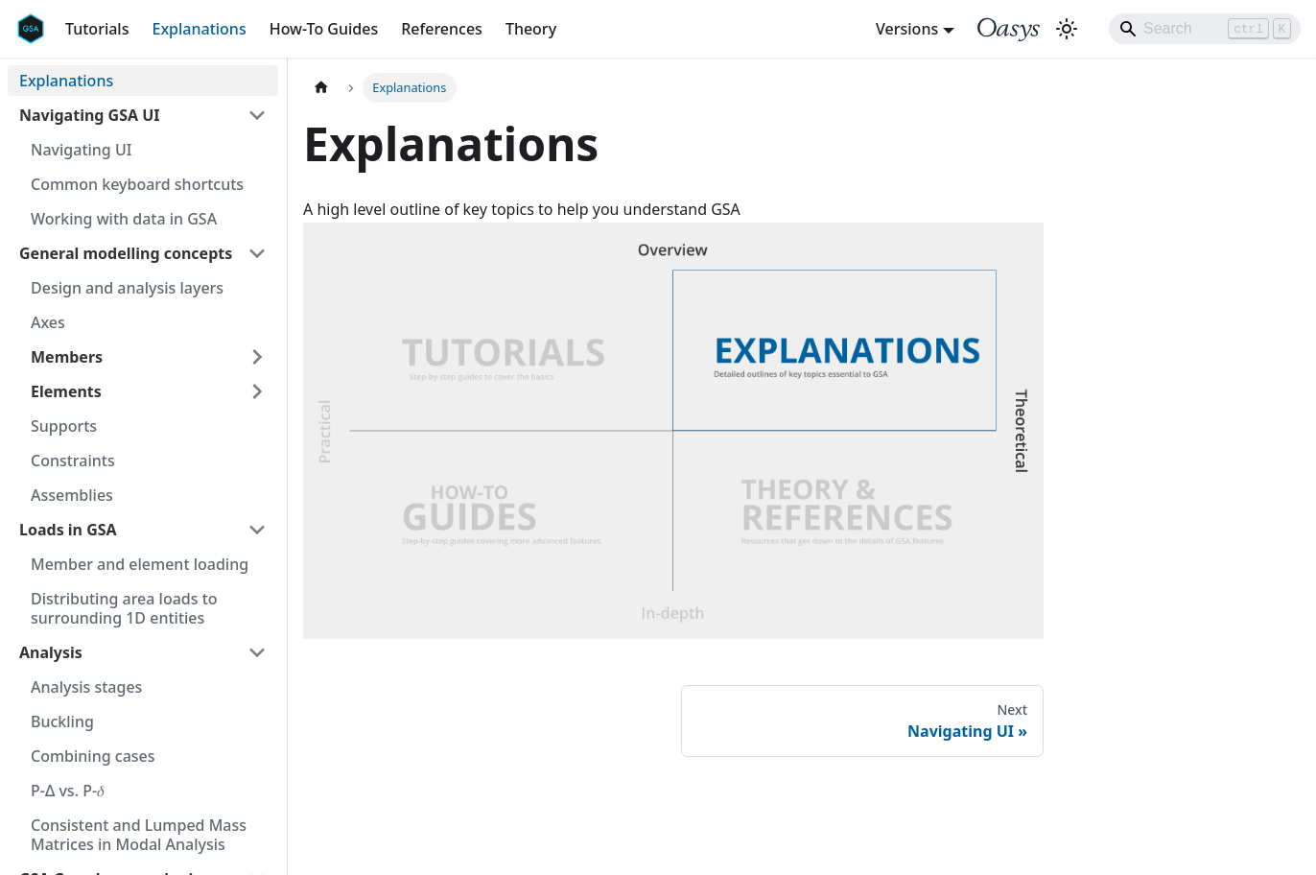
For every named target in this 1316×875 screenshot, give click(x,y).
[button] (143, 115)
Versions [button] (907, 28)
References (441, 28)
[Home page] (321, 88)
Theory (530, 28)
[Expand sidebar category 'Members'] (257, 357)
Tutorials (97, 28)
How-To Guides (324, 28)
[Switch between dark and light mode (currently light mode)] (1066, 28)
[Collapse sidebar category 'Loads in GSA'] (257, 529)
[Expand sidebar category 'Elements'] (257, 391)
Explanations (199, 28)
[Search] (1205, 28)
